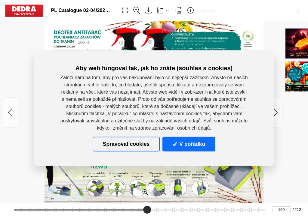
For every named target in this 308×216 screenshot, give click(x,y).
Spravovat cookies (126, 144)
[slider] (147, 210)
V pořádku (189, 144)
